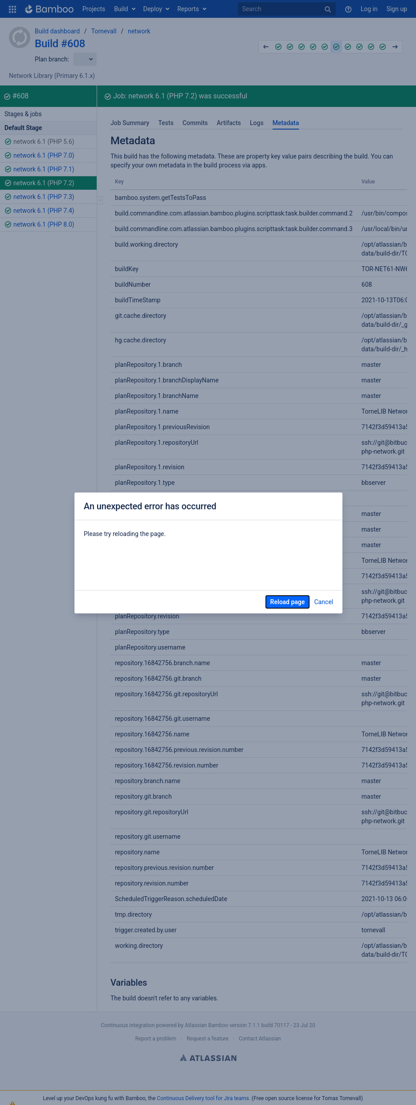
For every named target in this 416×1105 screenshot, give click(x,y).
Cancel (323, 601)
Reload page (287, 601)
